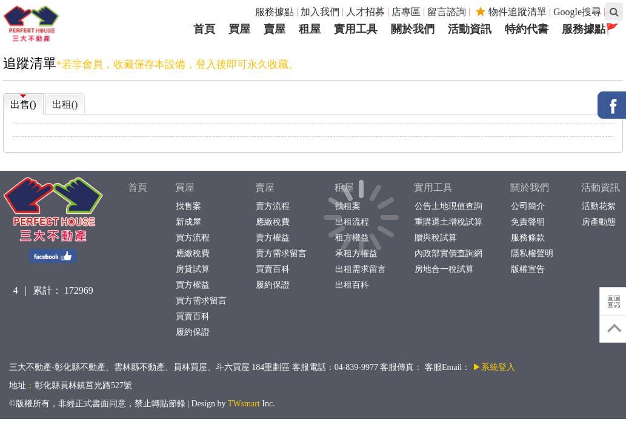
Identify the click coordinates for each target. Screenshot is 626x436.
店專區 (406, 12)
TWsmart (244, 403)
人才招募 (365, 12)
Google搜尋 (577, 12)
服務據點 (274, 12)
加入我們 (320, 12)
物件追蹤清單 (511, 12)
